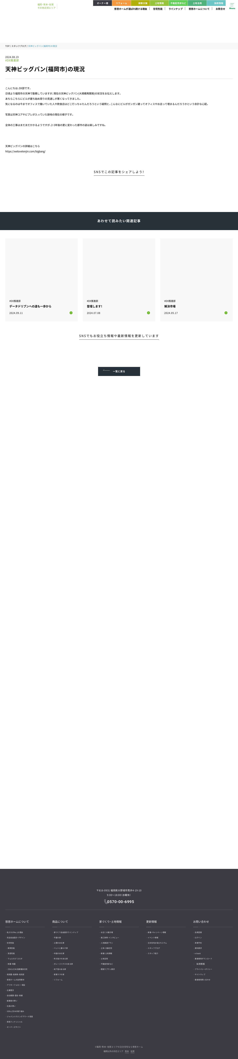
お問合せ (220, 9)
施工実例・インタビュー (113, 935)
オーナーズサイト (17, 1024)
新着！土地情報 (109, 951)
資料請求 (200, 945)
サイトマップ (202, 972)
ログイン (200, 935)
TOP (7, 46)
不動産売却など (178, 3)
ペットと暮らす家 (64, 945)
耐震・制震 (15, 961)
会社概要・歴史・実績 (18, 993)
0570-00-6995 (121, 899)
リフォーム (121, 3)
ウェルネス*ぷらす (20, 956)
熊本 (127, 1049)
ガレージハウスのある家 (67, 961)
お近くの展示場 (110, 930)
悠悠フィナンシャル (18, 1019)
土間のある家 (62, 940)
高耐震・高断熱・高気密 (19, 972)
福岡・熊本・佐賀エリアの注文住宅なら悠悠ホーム (120, 1044)
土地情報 (159, 3)
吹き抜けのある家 (64, 956)
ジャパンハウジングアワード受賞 (24, 1014)
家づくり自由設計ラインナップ (70, 930)
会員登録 (200, 930)
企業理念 (13, 987)
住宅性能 (158, 9)
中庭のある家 (62, 951)
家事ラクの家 (62, 972)
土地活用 (197, 3)
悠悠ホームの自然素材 (19, 977)
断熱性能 (15, 945)
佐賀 (132, 1049)
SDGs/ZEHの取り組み (19, 1009)
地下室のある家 (63, 966)
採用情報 (215, 3)
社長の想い (14, 1003)
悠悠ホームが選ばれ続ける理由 (130, 9)
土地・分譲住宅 (109, 945)
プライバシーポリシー (206, 966)
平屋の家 (60, 935)
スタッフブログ (19, 46)
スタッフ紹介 (155, 951)
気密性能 (15, 951)
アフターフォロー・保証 (19, 982)
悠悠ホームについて (199, 9)
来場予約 (200, 940)
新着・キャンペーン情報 (160, 930)
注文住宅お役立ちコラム (160, 940)
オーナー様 (102, 3)
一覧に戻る (119, 366)
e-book (199, 951)
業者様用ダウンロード (206, 956)
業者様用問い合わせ (205, 977)
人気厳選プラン (110, 940)
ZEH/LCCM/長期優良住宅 (23, 966)
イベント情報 (155, 935)
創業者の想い (15, 998)
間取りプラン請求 (111, 966)
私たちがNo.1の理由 (18, 930)
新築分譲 (140, 3)
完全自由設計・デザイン (19, 935)
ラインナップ (176, 9)
